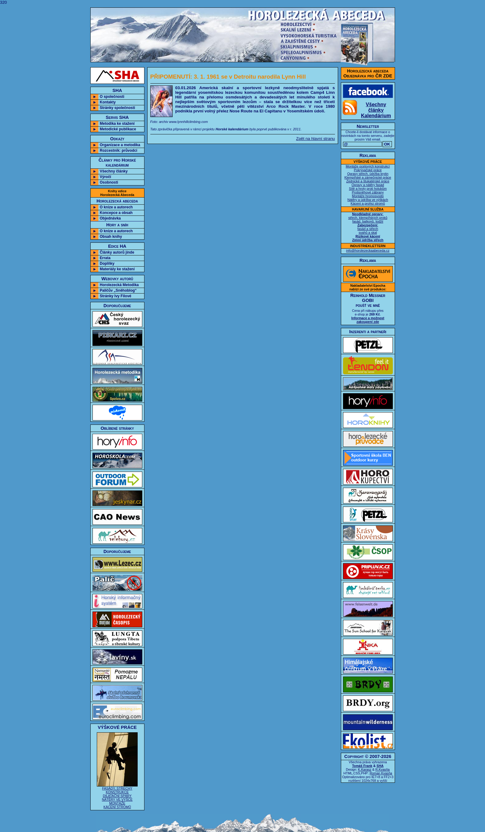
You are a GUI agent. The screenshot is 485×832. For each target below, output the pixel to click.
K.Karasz (364, 769)
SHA (380, 766)
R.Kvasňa (383, 769)
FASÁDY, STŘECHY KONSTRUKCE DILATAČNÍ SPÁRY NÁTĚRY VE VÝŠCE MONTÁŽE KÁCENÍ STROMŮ (117, 796)
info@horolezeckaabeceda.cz (367, 250)
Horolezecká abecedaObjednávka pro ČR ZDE (367, 73)
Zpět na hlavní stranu (315, 138)
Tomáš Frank (362, 766)
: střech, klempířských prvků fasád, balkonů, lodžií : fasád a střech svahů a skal (367, 227)
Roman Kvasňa (381, 773)
